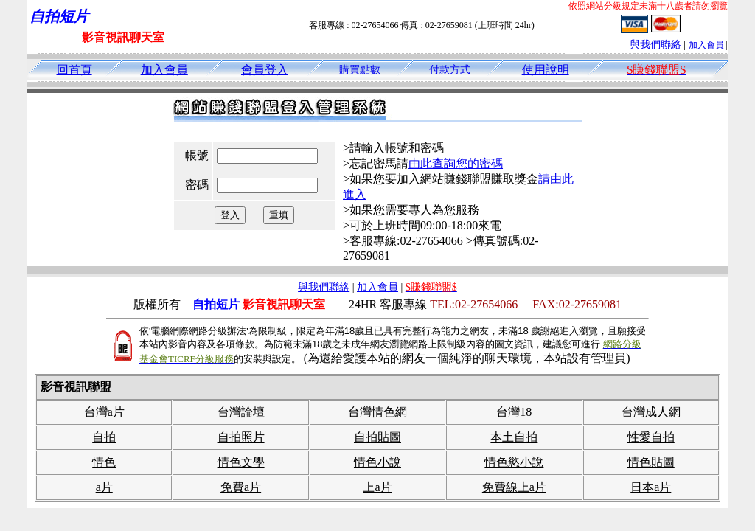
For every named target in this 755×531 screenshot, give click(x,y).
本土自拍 (513, 437)
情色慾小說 (513, 462)
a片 (104, 487)
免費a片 (240, 487)
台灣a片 (104, 412)
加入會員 (706, 45)
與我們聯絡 (655, 44)
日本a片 (650, 487)
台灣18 (514, 412)
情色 (104, 462)
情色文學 (241, 462)
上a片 (377, 487)
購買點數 (359, 69)
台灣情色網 (377, 412)
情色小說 (377, 462)
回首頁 (74, 69)
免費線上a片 (514, 487)
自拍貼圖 (377, 437)
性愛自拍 (651, 437)
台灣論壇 (241, 412)
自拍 (104, 437)
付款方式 (449, 69)
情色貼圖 (651, 462)
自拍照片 (241, 437)
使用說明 (545, 69)
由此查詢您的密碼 (455, 163)
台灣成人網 (651, 412)
